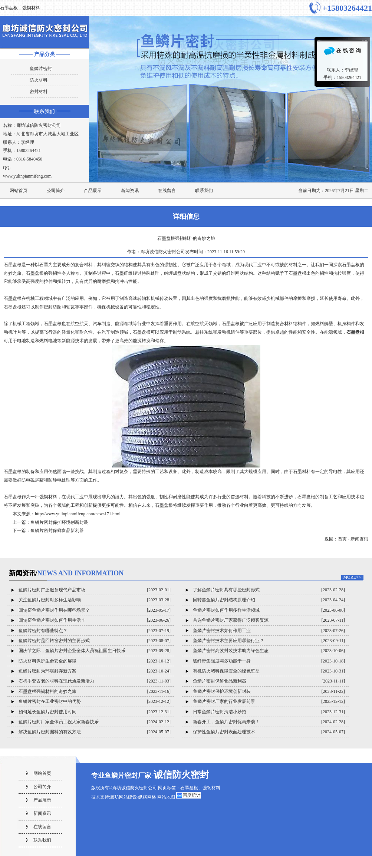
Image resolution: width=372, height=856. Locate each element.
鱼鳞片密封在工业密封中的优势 (50, 701)
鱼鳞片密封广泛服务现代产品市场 (52, 589)
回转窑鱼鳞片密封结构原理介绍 (224, 599)
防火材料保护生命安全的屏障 (47, 661)
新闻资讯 (130, 190)
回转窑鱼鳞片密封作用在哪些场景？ (54, 610)
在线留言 (167, 190)
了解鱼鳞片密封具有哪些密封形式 (226, 589)
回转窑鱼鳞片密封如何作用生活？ (52, 620)
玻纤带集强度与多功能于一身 (222, 661)
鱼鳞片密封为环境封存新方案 (47, 671)
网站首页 (18, 190)
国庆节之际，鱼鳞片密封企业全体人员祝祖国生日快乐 (72, 650)
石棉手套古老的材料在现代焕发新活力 (56, 681)
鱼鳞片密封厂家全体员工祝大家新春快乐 (59, 721)
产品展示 (93, 190)
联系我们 (44, 111)
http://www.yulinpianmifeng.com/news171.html (78, 513)
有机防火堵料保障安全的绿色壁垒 (226, 671)
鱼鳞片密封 (41, 68)
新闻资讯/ (66, 573)
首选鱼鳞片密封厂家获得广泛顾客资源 (231, 620)
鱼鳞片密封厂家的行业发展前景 (224, 701)
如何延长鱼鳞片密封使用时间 (47, 711)
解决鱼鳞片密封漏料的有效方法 (50, 731)
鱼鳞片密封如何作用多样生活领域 (226, 610)
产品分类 (44, 54)
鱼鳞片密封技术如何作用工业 (222, 630)
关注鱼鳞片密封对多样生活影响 (50, 599)
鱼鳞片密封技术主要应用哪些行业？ (228, 640)
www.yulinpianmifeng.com (27, 176)
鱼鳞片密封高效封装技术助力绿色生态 (231, 650)
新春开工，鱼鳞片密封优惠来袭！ (226, 721)
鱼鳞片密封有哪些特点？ (43, 630)
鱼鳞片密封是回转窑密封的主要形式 (54, 640)
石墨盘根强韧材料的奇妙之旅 (47, 691)
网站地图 (166, 797)
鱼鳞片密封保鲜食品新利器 (57, 530)
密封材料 (38, 91)
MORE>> (352, 577)
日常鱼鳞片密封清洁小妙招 (219, 711)
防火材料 (38, 80)
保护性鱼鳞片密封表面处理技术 (224, 731)
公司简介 (56, 190)
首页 (342, 539)
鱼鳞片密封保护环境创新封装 (59, 522)
